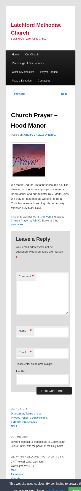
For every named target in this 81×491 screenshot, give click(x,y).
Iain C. (52, 134)
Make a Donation (22, 80)
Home (15, 54)
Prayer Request (49, 71)
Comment (26, 276)
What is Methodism (23, 71)
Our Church (31, 54)
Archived (45, 216)
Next (65, 93)
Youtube (16, 478)
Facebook (17, 474)
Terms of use (33, 413)
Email (25, 352)
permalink (17, 224)
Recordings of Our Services (28, 63)
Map (13, 470)
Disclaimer (17, 413)
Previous (18, 93)
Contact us (44, 80)
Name (25, 331)
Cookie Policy (38, 417)
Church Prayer (20, 220)
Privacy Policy (20, 417)
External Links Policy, (24, 422)
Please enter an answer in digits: (34, 364)
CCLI (14, 426)
